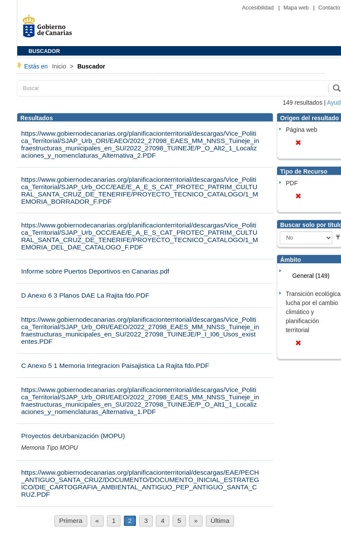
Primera (70, 520)
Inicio (60, 66)
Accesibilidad (258, 8)
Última (220, 520)
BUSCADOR (44, 51)
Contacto (329, 8)
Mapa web (297, 8)
